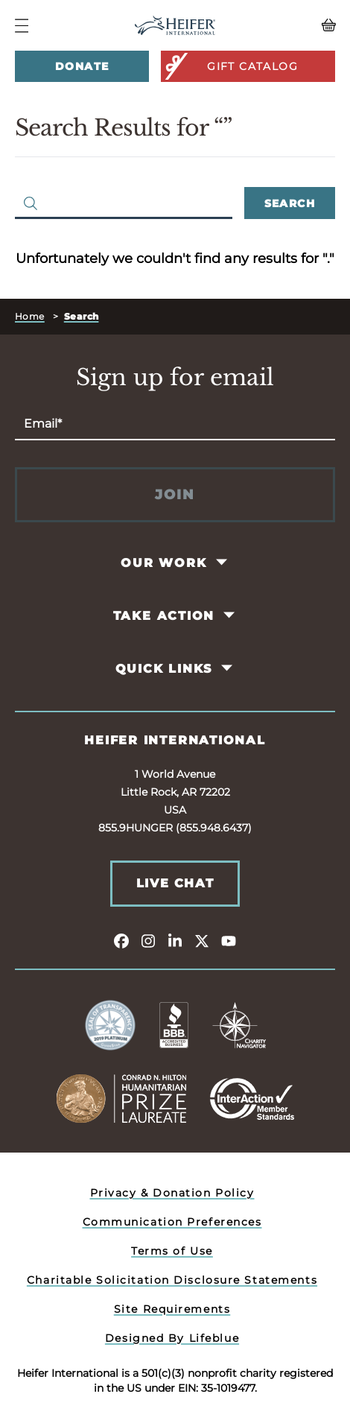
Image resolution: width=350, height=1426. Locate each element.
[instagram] (148, 940)
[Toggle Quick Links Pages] (228, 668)
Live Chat (175, 883)
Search (289, 203)
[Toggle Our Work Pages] (222, 562)
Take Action (164, 616)
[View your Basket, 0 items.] (295, 25)
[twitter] (201, 940)
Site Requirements (172, 1309)
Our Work (163, 563)
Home (30, 316)
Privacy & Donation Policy (172, 1193)
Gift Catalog (230, 66)
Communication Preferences (172, 1222)
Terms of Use (172, 1251)
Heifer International (175, 740)
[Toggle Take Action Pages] (230, 615)
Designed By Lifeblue (172, 1338)
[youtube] (228, 940)
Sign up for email (175, 377)
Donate (82, 66)
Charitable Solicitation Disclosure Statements (172, 1280)
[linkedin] (175, 940)
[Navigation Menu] (21, 26)
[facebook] (121, 940)
